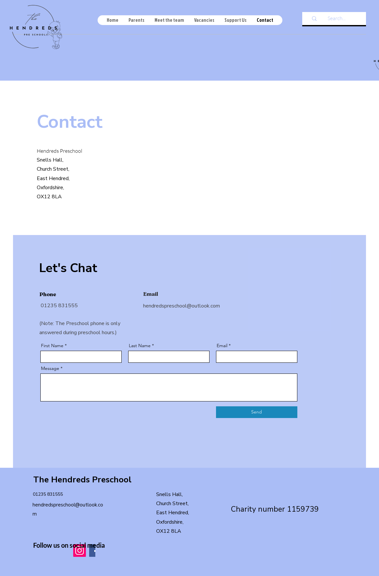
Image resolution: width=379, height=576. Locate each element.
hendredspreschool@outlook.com (181, 305)
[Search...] (336, 18)
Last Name (140, 345)
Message (50, 368)
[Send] (256, 412)
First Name (52, 345)
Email (222, 345)
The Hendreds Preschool (82, 479)
